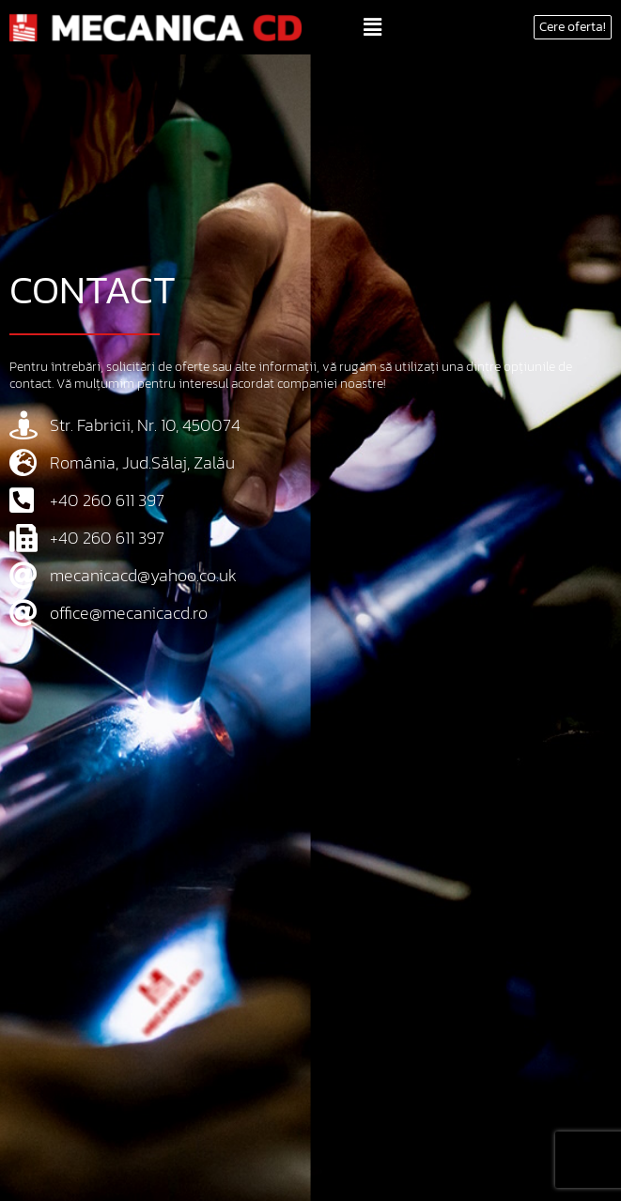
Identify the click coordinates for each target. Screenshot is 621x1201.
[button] (372, 27)
